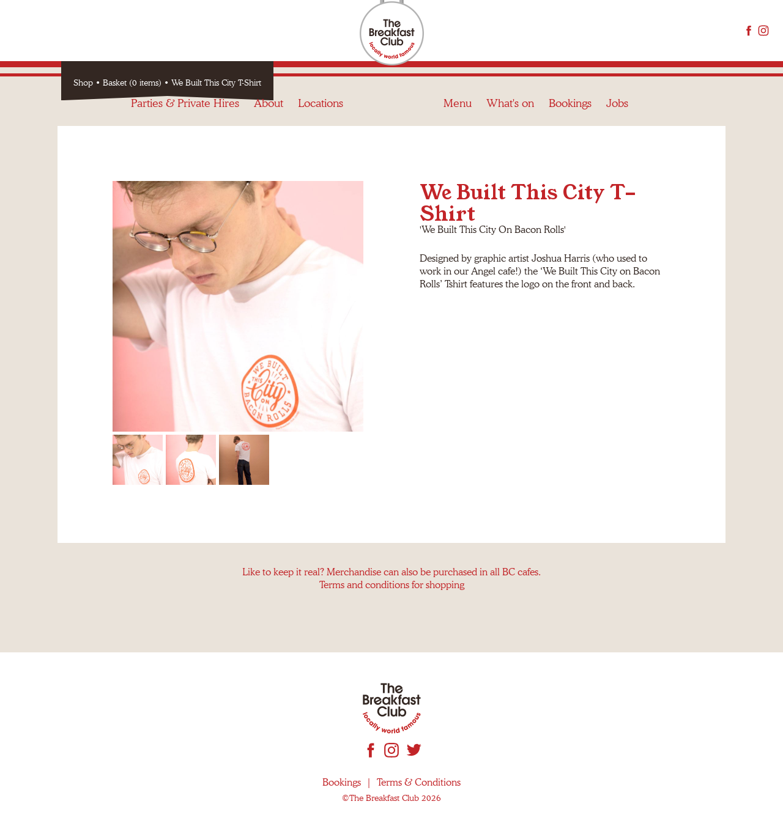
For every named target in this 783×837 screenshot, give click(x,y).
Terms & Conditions (419, 782)
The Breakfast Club (391, 34)
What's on (510, 30)
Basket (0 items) (132, 82)
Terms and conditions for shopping (391, 585)
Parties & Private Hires (185, 30)
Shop (83, 82)
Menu (457, 30)
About (268, 30)
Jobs (617, 30)
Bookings (570, 30)
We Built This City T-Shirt (216, 82)
